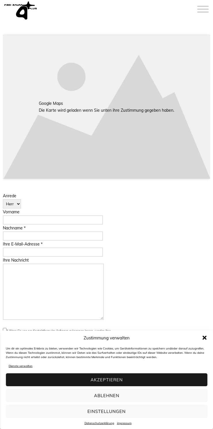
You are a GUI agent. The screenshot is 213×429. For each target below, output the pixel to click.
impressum (124, 423)
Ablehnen (106, 395)
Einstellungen (106, 411)
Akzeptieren (107, 379)
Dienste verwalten (20, 366)
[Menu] (203, 5)
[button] (204, 338)
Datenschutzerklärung (99, 423)
